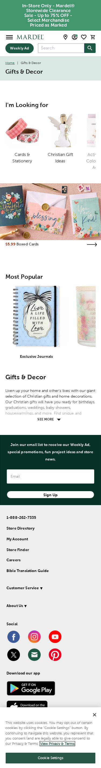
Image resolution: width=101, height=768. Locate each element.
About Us (14, 605)
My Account (17, 539)
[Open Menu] (9, 37)
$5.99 (10, 244)
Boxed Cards (27, 244)
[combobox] (61, 48)
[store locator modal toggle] (65, 37)
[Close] (94, 715)
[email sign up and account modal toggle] (74, 37)
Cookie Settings (50, 758)
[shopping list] (83, 37)
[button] (49, 588)
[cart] (93, 37)
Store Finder (17, 550)
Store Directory (20, 528)
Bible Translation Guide (27, 571)
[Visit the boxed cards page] (91, 244)
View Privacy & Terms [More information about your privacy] (57, 744)
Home (10, 63)
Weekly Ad (19, 48)
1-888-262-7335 (21, 517)
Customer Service (22, 588)
